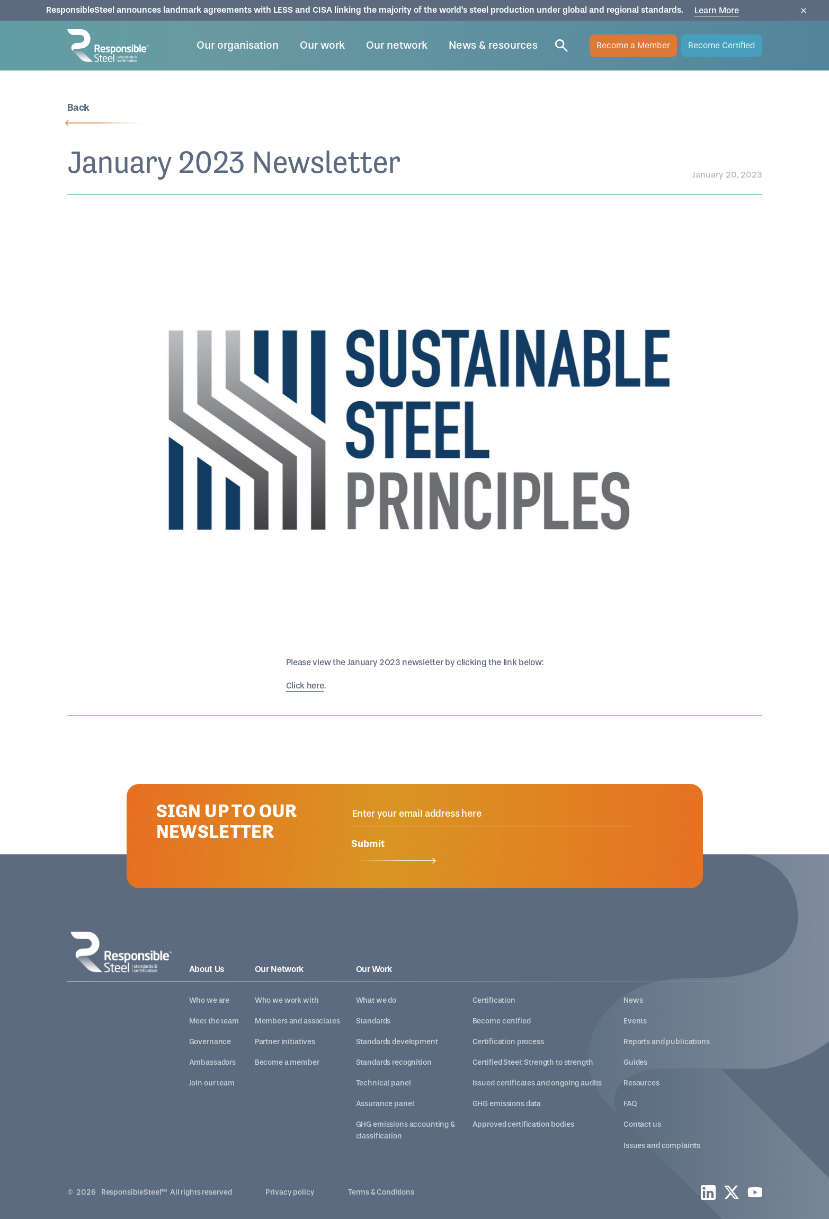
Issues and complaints (661, 1145)
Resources (641, 1083)
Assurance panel (385, 1103)
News (633, 1000)
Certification (494, 1000)
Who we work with (287, 1000)
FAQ (630, 1103)
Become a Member (633, 45)
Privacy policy (289, 1192)
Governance (210, 1041)
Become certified (502, 1021)
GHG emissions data (507, 1103)
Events (635, 1021)
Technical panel (383, 1083)
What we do (376, 1000)
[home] (108, 45)
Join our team (212, 1083)
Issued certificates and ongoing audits (537, 1083)
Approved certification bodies (523, 1124)
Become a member (287, 1062)
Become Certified (721, 45)
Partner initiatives (285, 1041)
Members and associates (297, 1021)
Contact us (642, 1124)
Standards (373, 1021)
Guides (635, 1062)
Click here (305, 686)
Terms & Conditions (381, 1192)
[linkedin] (708, 1192)
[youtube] (754, 1192)
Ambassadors (212, 1062)
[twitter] (731, 1192)
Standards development (397, 1041)
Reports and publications (666, 1041)
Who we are (209, 1000)
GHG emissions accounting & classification (405, 1130)
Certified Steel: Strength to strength (533, 1062)
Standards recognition (394, 1062)
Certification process (508, 1041)
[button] (238, 46)
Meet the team (214, 1021)
